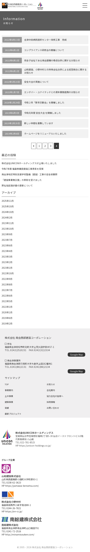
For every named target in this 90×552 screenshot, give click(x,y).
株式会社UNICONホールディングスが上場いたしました (29, 163)
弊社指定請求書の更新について (17, 185)
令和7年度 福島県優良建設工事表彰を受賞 (22, 168)
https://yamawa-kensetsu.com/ (22, 485)
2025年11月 (8, 200)
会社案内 (51, 390)
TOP (7, 384)
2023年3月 (7, 256)
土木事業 (9, 396)
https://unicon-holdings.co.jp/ (35, 445)
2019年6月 (7, 318)
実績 (7, 407)
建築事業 (9, 401)
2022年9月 (7, 278)
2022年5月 (7, 301)
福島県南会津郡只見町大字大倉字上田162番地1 (28, 363)
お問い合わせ (53, 407)
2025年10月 (8, 206)
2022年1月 (7, 306)
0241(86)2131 (18, 366)
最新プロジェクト (13, 413)
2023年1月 (7, 267)
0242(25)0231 (18, 350)
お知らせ (51, 384)
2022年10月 (8, 273)
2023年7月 (7, 239)
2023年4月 (7, 251)
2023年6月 (7, 245)
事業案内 (9, 390)
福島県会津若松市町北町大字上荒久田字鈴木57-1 (29, 347)
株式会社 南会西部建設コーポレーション (52, 547)
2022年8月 (7, 284)
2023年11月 (8, 223)
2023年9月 (7, 234)
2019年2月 (7, 323)
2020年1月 (7, 312)
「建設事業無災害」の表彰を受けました (22, 180)
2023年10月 (8, 228)
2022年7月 (7, 290)
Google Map (76, 354)
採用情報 (51, 401)
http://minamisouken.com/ (19, 534)
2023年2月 (7, 262)
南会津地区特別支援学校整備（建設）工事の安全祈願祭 (29, 174)
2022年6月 (7, 295)
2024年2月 (7, 217)
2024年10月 (8, 212)
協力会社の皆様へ (55, 396)
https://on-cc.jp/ (13, 511)
